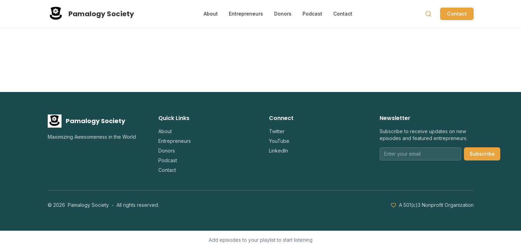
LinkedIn (278, 151)
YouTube (279, 141)
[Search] (428, 14)
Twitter (277, 131)
